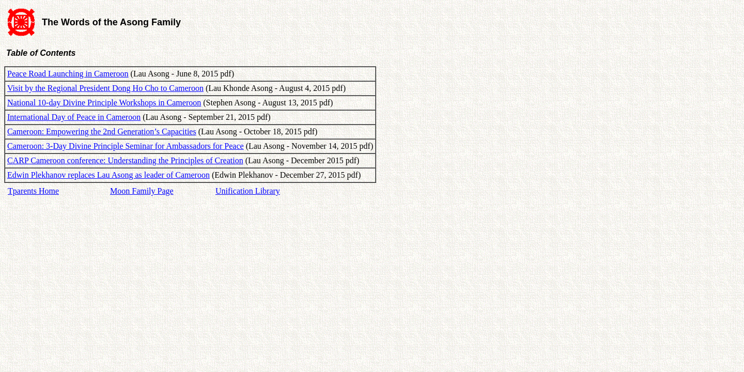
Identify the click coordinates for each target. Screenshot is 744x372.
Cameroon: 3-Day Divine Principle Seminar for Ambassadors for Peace (125, 146)
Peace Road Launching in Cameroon (68, 73)
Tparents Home (33, 191)
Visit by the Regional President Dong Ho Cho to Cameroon (105, 88)
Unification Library (247, 191)
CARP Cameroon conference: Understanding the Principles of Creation (125, 160)
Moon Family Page (142, 191)
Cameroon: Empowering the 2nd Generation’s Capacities (101, 131)
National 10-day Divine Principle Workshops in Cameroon (104, 102)
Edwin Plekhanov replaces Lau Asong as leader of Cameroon (108, 175)
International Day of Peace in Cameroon (74, 117)
